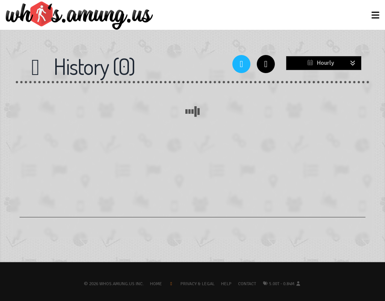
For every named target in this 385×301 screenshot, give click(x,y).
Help (226, 284)
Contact (247, 284)
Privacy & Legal (197, 284)
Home (156, 284)
